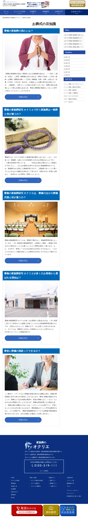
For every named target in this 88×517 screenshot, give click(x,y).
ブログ (68, 486)
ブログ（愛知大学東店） (71, 99)
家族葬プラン (53, 483)
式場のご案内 (33, 477)
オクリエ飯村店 (35, 483)
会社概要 (13, 489)
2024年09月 (67, 75)
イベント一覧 (70, 480)
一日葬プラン (53, 486)
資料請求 (13, 494)
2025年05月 (67, 69)
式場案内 (33, 12)
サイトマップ (70, 493)
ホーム (6, 12)
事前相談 (13, 483)
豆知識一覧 (14, 486)
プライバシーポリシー (73, 490)
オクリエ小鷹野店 (36, 486)
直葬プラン (53, 480)
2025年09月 (67, 60)
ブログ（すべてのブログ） (71, 96)
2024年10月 (67, 72)
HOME (12, 477)
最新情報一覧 (70, 483)
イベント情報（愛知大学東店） (73, 87)
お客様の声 (58, 12)
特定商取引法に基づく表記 (74, 496)
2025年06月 (67, 66)
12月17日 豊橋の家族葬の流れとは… (74, 35)
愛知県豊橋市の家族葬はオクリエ (11, 17)
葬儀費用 (45, 12)
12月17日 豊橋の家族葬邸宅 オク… (74, 38)
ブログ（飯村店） (69, 102)
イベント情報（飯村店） (71, 90)
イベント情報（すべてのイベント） (74, 84)
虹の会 (13, 497)
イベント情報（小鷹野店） (71, 93)
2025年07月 (67, 63)
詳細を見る (23, 97)
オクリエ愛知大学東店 (37, 480)
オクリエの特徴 (19, 12)
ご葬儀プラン (51, 477)
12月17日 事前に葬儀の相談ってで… (74, 47)
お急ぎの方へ (76, 12)
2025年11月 (67, 57)
